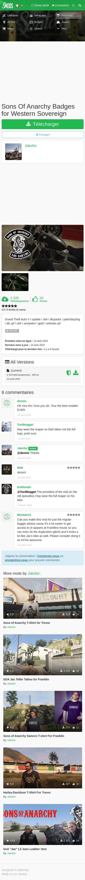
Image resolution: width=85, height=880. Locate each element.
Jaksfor (31, 146)
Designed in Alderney (15, 870)
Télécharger (42, 124)
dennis (21, 401)
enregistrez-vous (16, 560)
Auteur (32, 448)
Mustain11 (24, 514)
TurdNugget (25, 424)
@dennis (23, 453)
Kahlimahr (24, 487)
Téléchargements (19, 301)
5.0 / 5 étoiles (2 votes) (14, 310)
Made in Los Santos (14, 874)
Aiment (43, 301)
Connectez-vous (48, 556)
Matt (20, 467)
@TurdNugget (26, 491)
